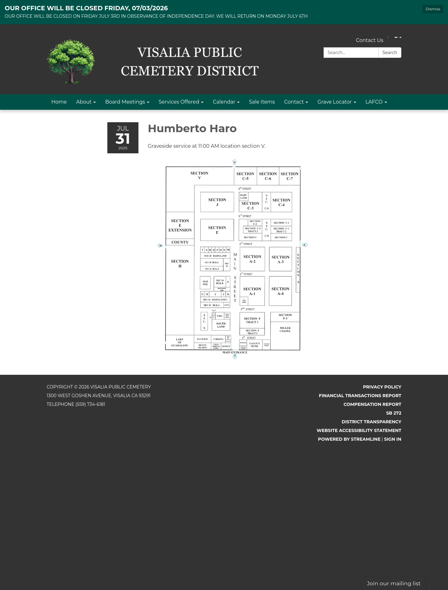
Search (389, 52)
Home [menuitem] (59, 102)
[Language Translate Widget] (397, 37)
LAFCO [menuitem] (374, 102)
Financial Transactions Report (360, 395)
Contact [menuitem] (294, 102)
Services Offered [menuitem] (179, 102)
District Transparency (371, 422)
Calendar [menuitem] (224, 102)
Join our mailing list (394, 583)
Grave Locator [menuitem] (334, 102)
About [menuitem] (84, 102)
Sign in (393, 439)
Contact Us (369, 40)
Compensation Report (372, 404)
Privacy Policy (382, 387)
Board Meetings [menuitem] (125, 102)
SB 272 (393, 413)
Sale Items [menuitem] (262, 102)
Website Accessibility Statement (359, 430)
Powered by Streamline (349, 439)
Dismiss (433, 9)
